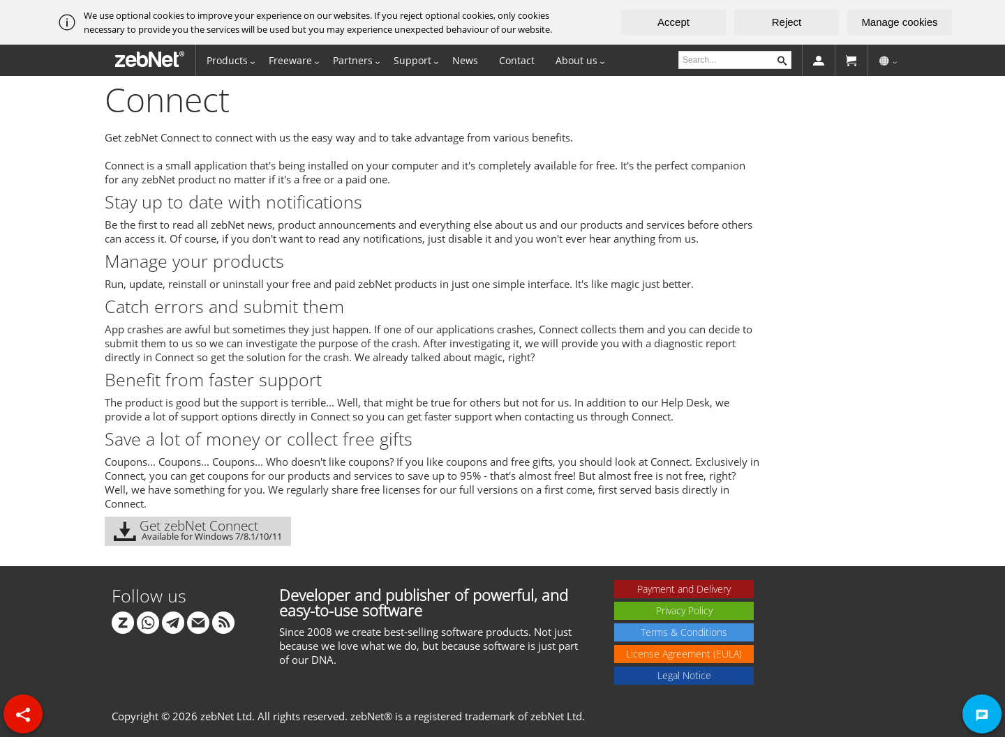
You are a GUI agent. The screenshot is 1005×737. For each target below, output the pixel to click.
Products (227, 60)
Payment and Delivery (684, 588)
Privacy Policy (684, 610)
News (465, 60)
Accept (673, 22)
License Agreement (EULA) (684, 653)
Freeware (290, 60)
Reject (787, 22)
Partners (353, 60)
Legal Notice (684, 675)
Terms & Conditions (684, 632)
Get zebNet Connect (198, 529)
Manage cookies (899, 22)
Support (412, 60)
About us (576, 60)
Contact (517, 60)
